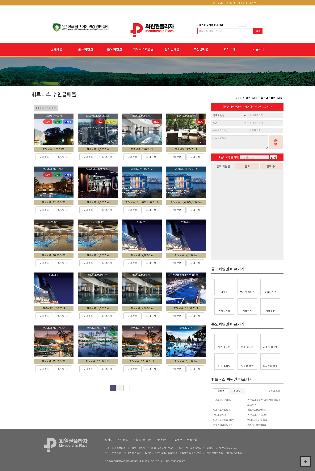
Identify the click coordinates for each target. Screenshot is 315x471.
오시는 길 (122, 439)
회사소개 (229, 49)
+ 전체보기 (274, 391)
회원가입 (231, 2)
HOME (238, 98)
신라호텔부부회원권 (222, 400)
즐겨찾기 (253, 2)
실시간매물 (172, 49)
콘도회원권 (114, 49)
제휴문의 (242, 2)
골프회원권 (85, 49)
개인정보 (177, 439)
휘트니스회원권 (143, 49)
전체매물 (56, 49)
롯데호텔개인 (219, 415)
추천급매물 (200, 49)
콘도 (247, 166)
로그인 (220, 2)
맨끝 (126, 388)
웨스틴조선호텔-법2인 (223, 420)
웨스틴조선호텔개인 (222, 410)
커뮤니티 (258, 49)
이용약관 (192, 439)
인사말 (109, 439)
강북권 (221, 391)
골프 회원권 (223, 166)
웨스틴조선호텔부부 (256, 410)
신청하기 (275, 142)
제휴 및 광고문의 (142, 439)
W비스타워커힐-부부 (257, 420)
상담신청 (63, 157)
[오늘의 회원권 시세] (228, 157)
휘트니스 (271, 166)
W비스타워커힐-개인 (223, 425)
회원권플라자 (157, 30)
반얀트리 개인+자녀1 (257, 415)
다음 (243, 25)
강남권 (236, 391)
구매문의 (44, 157)
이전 (240, 25)
